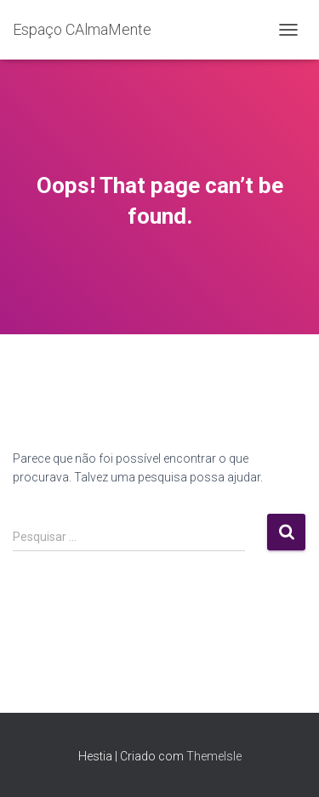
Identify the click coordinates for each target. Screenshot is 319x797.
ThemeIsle (214, 756)
